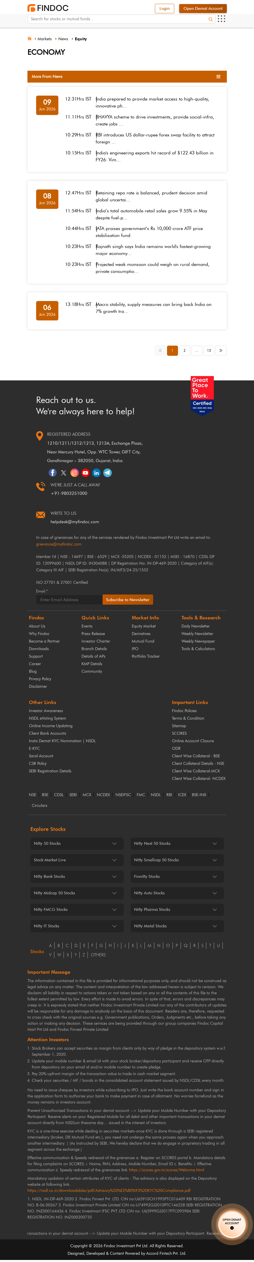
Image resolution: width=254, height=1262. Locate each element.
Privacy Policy (40, 681)
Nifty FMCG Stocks (51, 911)
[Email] (69, 601)
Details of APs (93, 658)
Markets (46, 39)
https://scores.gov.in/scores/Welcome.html (166, 1172)
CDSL (59, 797)
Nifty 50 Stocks (47, 845)
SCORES (179, 735)
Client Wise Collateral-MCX (196, 773)
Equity (84, 39)
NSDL (156, 797)
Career (35, 665)
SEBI (73, 797)
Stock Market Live (50, 862)
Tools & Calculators (198, 650)
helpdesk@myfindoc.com (75, 523)
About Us (37, 628)
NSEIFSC (123, 797)
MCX (87, 797)
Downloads (39, 650)
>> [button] (221, 352)
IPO (135, 650)
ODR (176, 750)
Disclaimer (38, 688)
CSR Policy (38, 765)
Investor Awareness (46, 712)
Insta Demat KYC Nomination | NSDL (62, 743)
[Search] (210, 23)
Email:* (42, 593)
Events (86, 628)
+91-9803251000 (69, 495)
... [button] (197, 353)
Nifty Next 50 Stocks (152, 845)
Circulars (39, 807)
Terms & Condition (188, 720)
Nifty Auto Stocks (149, 895)
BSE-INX (199, 797)
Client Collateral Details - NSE (198, 765)
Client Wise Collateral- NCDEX (198, 780)
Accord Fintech (159, 1255)
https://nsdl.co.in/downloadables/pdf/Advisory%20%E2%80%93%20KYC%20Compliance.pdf (108, 1192)
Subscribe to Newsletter (128, 601)
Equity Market (144, 628)
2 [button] (184, 353)
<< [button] (161, 352)
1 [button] (172, 353)
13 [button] (209, 353)
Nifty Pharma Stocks (152, 911)
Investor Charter (95, 643)
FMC (141, 797)
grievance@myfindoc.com (58, 546)
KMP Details (91, 665)
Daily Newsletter (195, 628)
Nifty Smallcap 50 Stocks (156, 862)
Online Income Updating (51, 727)
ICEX (182, 797)
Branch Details (94, 650)
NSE (32, 797)
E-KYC (34, 750)
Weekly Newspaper (198, 643)
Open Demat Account (203, 8)
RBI (169, 797)
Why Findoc (39, 635)
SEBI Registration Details (50, 773)
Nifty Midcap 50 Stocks (54, 895)
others (98, 957)
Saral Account (41, 758)
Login (165, 8)
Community (91, 673)
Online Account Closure (193, 743)
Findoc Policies (184, 712)
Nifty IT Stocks (46, 928)
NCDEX (103, 797)
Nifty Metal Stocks (150, 928)
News (66, 39)
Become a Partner (44, 643)
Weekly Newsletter (197, 635)
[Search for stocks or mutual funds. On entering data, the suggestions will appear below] (121, 22)
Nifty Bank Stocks (49, 878)
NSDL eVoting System (47, 720)
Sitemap (179, 727)
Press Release (93, 635)
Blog (33, 673)
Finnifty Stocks (147, 878)
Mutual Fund (143, 643)
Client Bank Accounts (47, 735)
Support (36, 658)
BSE (45, 797)
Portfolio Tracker (146, 658)
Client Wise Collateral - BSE (196, 758)
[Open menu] (221, 22)
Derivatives (141, 635)
